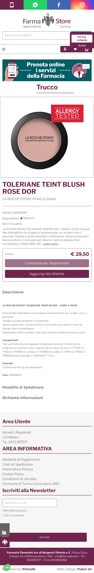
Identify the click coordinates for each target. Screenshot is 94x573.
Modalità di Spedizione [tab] (23, 387)
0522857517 (34, 560)
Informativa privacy (14, 510)
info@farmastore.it (66, 556)
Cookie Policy (13, 474)
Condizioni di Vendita (19, 479)
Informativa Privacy (17, 469)
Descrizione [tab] (13, 292)
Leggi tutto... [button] (51, 243)
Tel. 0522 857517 (14, 442)
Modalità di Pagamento (21, 460)
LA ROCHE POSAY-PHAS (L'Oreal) (29, 199)
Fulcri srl (84, 569)
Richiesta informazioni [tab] (22, 398)
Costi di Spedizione (17, 464)
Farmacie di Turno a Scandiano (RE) (31, 484)
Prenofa (28, 569)
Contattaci (10, 437)
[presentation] (26, 524)
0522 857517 (5, 533)
